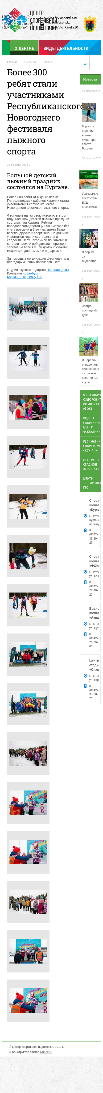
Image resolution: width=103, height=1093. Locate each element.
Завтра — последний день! (89, 310)
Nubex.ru (46, 1052)
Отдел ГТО (74, 63)
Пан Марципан (58, 270)
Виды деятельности (65, 48)
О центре (24, 48)
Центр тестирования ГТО (92, 483)
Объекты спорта (35, 63)
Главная (12, 61)
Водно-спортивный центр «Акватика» (92, 425)
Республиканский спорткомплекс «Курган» (92, 445)
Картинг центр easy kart (24, 277)
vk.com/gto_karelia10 (62, 27)
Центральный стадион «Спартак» (92, 464)
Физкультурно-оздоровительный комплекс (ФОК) (92, 402)
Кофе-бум (30, 273)
